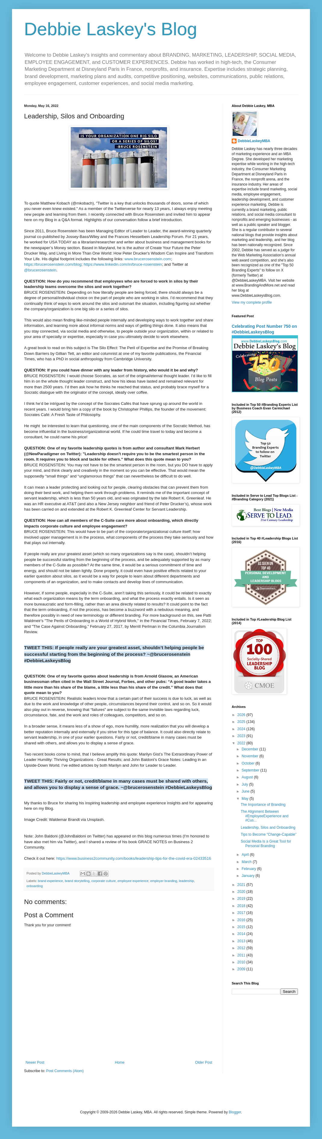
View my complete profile (252, 302)
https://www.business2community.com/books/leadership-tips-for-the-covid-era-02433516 (133, 858)
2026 (241, 715)
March (247, 862)
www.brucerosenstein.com (148, 259)
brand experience (50, 881)
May (245, 798)
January (248, 876)
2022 (241, 743)
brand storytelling (77, 881)
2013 (241, 941)
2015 (241, 927)
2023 (241, 736)
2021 (241, 885)
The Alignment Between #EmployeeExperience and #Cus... (264, 815)
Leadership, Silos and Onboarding (268, 827)
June (246, 791)
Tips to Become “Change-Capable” (268, 834)
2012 (241, 948)
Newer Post (35, 1062)
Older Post (203, 1062)
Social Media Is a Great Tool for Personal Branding (266, 843)
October (248, 763)
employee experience (133, 881)
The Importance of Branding (263, 805)
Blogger (235, 1112)
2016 (241, 920)
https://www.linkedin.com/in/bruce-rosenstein (123, 264)
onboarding (34, 886)
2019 (241, 898)
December (250, 749)
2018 (241, 906)
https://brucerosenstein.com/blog (53, 264)
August (248, 777)
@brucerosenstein (40, 270)
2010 (241, 962)
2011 (241, 955)
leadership (186, 881)
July (245, 784)
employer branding (163, 881)
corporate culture (103, 881)
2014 (241, 934)
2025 (241, 722)
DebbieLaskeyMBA (254, 141)
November (250, 756)
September (251, 770)
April (246, 855)
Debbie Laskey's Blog (110, 29)
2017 (241, 913)
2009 (241, 969)
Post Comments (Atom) (65, 1071)
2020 (241, 892)
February (249, 869)
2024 (241, 729)
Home (120, 1062)
